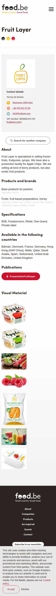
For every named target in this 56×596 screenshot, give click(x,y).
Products (28, 519)
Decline (25, 589)
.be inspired (28, 524)
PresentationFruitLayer (22, 276)
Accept (11, 589)
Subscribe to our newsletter (28, 544)
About (28, 509)
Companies (28, 514)
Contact (28, 534)
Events (28, 529)
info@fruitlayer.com (21, 113)
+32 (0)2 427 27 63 (21, 108)
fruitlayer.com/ (14, 122)
